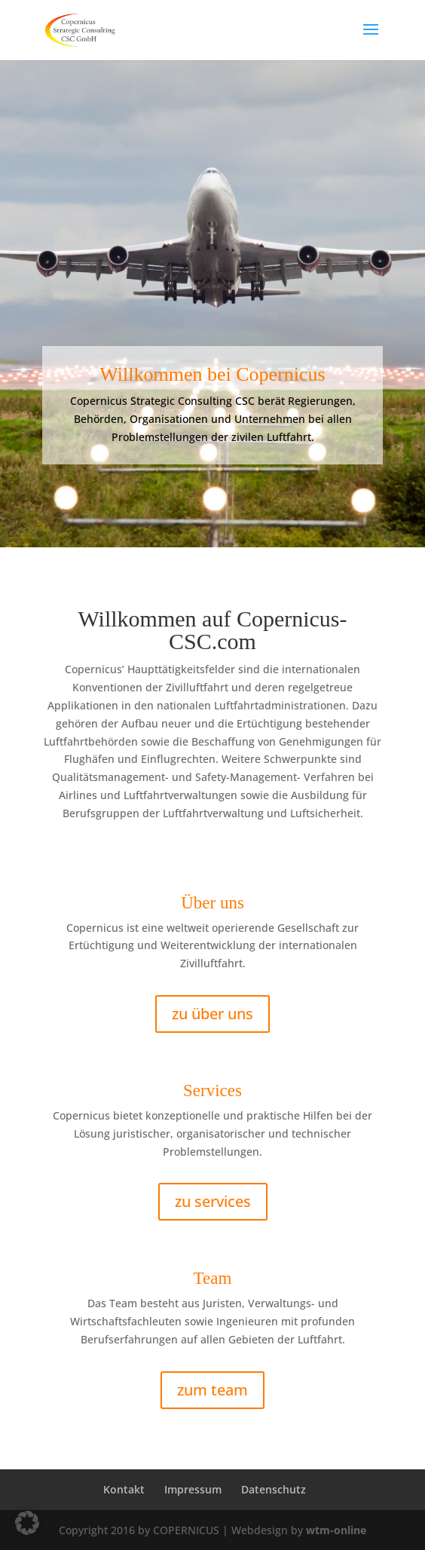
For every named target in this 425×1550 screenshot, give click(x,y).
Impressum (193, 1489)
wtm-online (336, 1530)
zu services (213, 1201)
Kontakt (124, 1489)
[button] (27, 1523)
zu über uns (212, 1013)
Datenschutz (273, 1489)
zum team (212, 1390)
